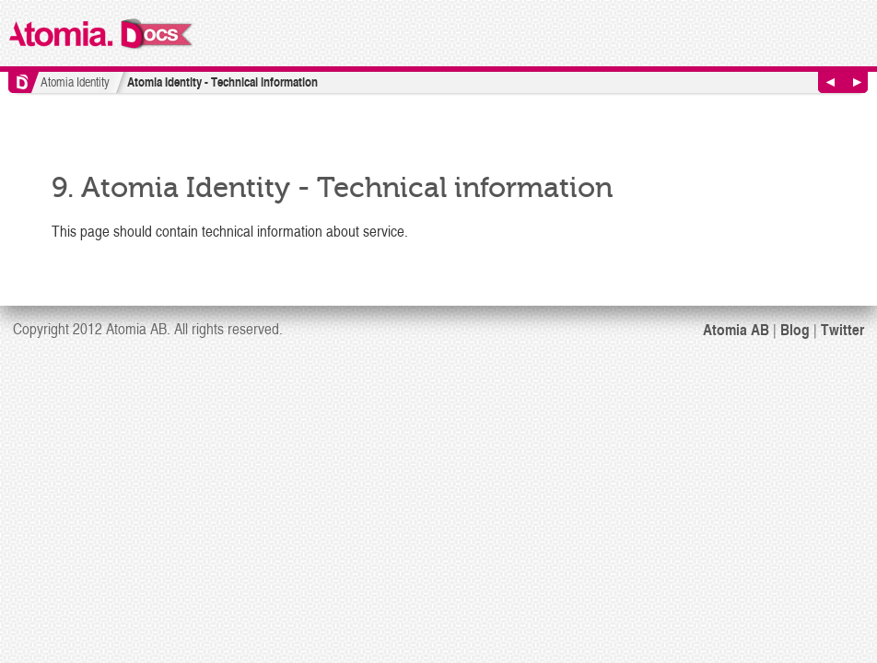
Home (23, 82)
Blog (795, 329)
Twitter (842, 329)
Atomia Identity (75, 81)
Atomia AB (736, 329)
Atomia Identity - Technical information (222, 81)
